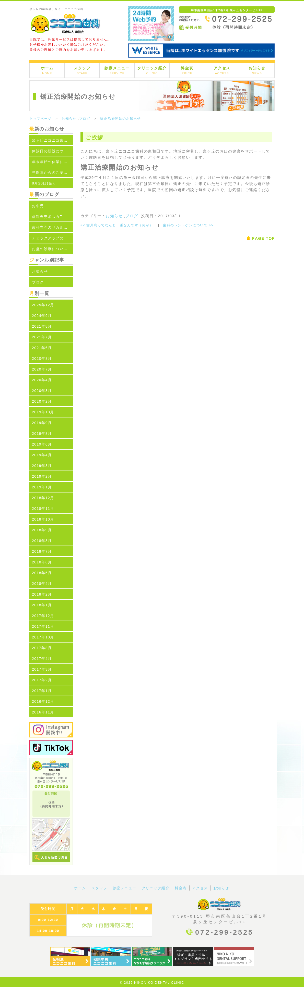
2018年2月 (42, 594)
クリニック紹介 (152, 70)
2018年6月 (42, 562)
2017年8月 (42, 648)
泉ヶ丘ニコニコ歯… (50, 140)
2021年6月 (42, 348)
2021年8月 (42, 326)
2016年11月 (43, 712)
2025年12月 (43, 305)
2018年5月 (42, 573)
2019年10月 (43, 412)
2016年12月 (43, 701)
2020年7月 (42, 369)
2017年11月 (43, 626)
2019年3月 (42, 466)
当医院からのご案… (50, 172)
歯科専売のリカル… (50, 227)
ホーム (47, 70)
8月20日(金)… (45, 183)
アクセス (222, 70)
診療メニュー (117, 70)
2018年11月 (43, 509)
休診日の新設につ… (50, 151)
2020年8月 (42, 358)
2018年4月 (42, 584)
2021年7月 (42, 337)
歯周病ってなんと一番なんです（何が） (116, 225)
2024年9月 (42, 316)
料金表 (187, 70)
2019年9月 (42, 423)
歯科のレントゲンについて (188, 225)
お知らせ (257, 70)
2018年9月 (42, 530)
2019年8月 (42, 433)
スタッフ (82, 70)
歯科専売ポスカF (47, 217)
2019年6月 (42, 444)
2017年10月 (43, 637)
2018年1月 (42, 605)
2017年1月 (42, 691)
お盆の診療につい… (50, 249)
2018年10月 (43, 519)
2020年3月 (42, 391)
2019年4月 (42, 455)
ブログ (84, 118)
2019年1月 (42, 487)
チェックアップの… (50, 238)
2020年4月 (42, 380)
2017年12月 (43, 616)
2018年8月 (42, 541)
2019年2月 (42, 476)
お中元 (38, 206)
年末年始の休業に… (50, 162)
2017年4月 (42, 659)
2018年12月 (43, 498)
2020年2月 (42, 401)
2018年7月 (42, 551)
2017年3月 (42, 669)
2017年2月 (42, 680)
